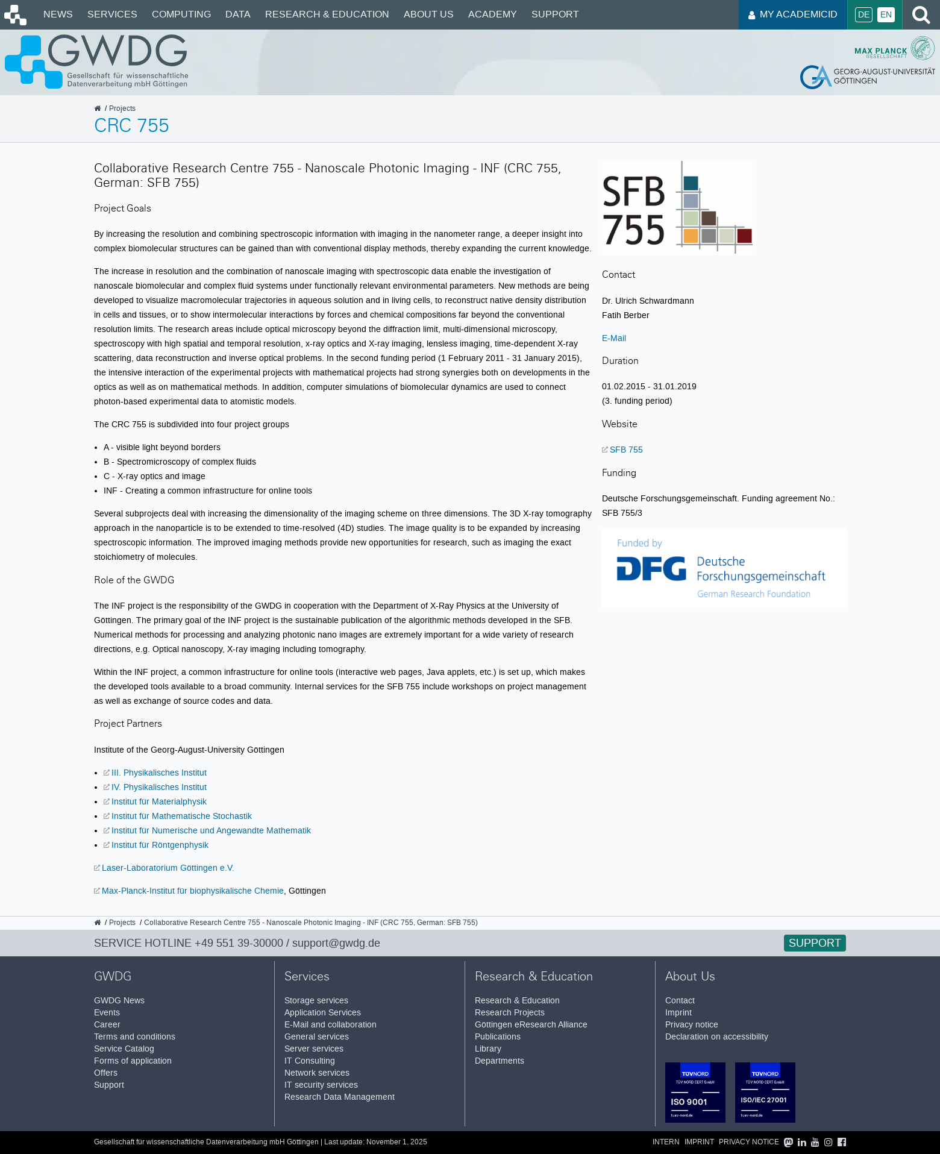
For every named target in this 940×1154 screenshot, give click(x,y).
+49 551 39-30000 (239, 943)
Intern (666, 1142)
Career (107, 1024)
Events (107, 1012)
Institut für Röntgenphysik (159, 845)
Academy (492, 14)
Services (112, 14)
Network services (316, 1072)
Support (555, 14)
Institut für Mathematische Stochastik (181, 816)
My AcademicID (793, 14)
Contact (680, 1000)
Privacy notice (691, 1024)
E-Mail (614, 338)
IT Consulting (309, 1060)
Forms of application (133, 1060)
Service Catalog (124, 1048)
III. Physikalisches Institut (159, 772)
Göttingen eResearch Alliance (531, 1024)
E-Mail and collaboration (330, 1024)
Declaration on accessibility (716, 1036)
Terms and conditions (134, 1036)
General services (316, 1036)
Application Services (322, 1012)
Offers (106, 1072)
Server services (313, 1048)
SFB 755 (626, 449)
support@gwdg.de (336, 943)
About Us (429, 14)
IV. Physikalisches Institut (159, 787)
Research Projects (510, 1012)
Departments (499, 1060)
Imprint (678, 1012)
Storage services (316, 1000)
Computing (181, 14)
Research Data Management (339, 1097)
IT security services (321, 1085)
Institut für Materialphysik (159, 801)
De (864, 14)
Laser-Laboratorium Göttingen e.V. (168, 868)
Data (238, 14)
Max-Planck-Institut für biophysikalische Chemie (193, 890)
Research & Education (327, 14)
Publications (498, 1036)
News (58, 14)
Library (488, 1048)
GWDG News (119, 1000)
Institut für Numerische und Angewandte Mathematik (211, 830)
